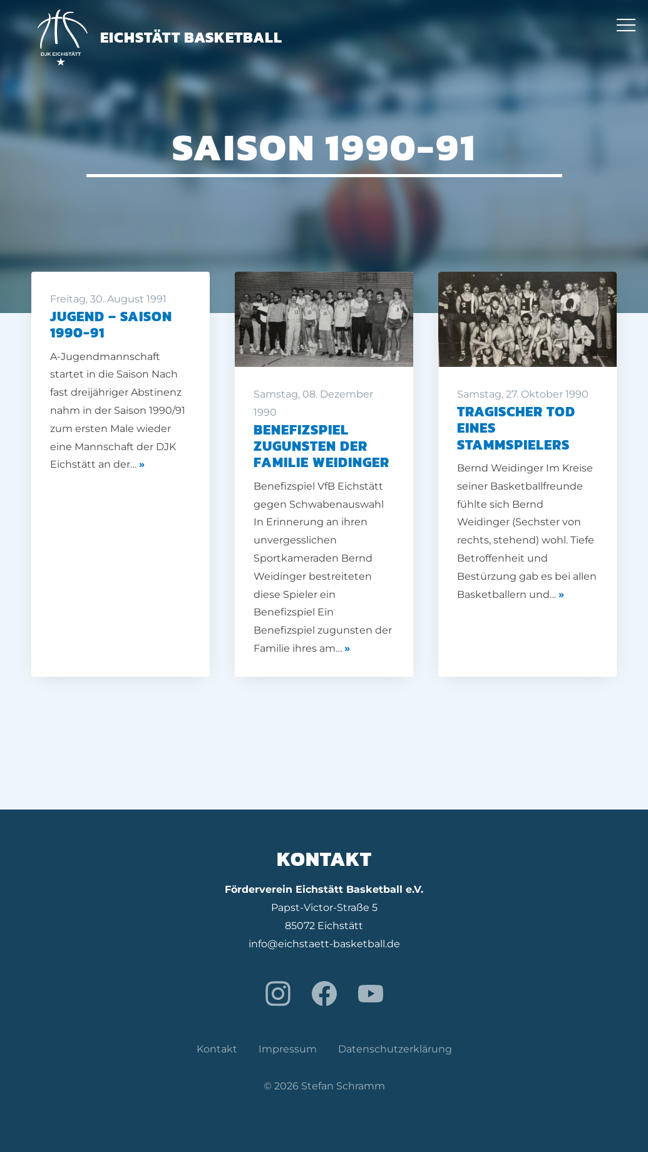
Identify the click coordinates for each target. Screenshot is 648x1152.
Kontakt (217, 1049)
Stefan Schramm (343, 1086)
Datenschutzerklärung (395, 1049)
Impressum (288, 1049)
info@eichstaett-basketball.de (324, 944)
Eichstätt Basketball (160, 37)
